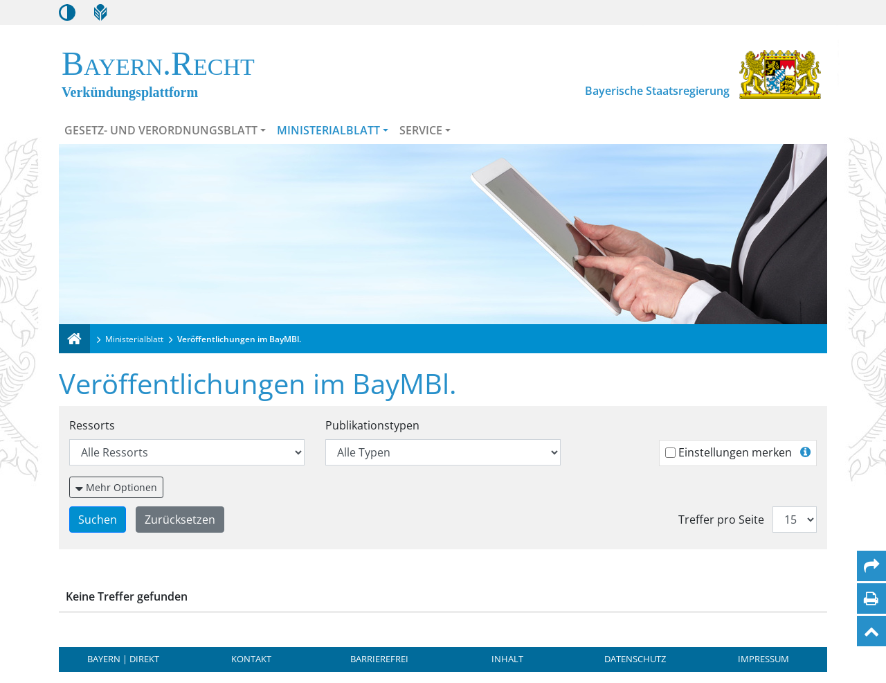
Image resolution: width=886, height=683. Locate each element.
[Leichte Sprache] (100, 12)
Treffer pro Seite (721, 519)
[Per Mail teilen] (871, 566)
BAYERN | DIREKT (123, 659)
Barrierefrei (379, 659)
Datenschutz (635, 659)
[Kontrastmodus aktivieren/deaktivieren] (67, 12)
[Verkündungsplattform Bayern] (74, 338)
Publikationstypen (372, 425)
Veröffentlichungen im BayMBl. (239, 339)
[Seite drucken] (871, 598)
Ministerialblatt (328, 130)
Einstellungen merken (735, 452)
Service (420, 130)
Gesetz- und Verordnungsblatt (160, 130)
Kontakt (251, 659)
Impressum (763, 659)
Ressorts (92, 425)
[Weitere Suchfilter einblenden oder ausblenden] (116, 487)
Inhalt (507, 659)
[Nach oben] (871, 631)
